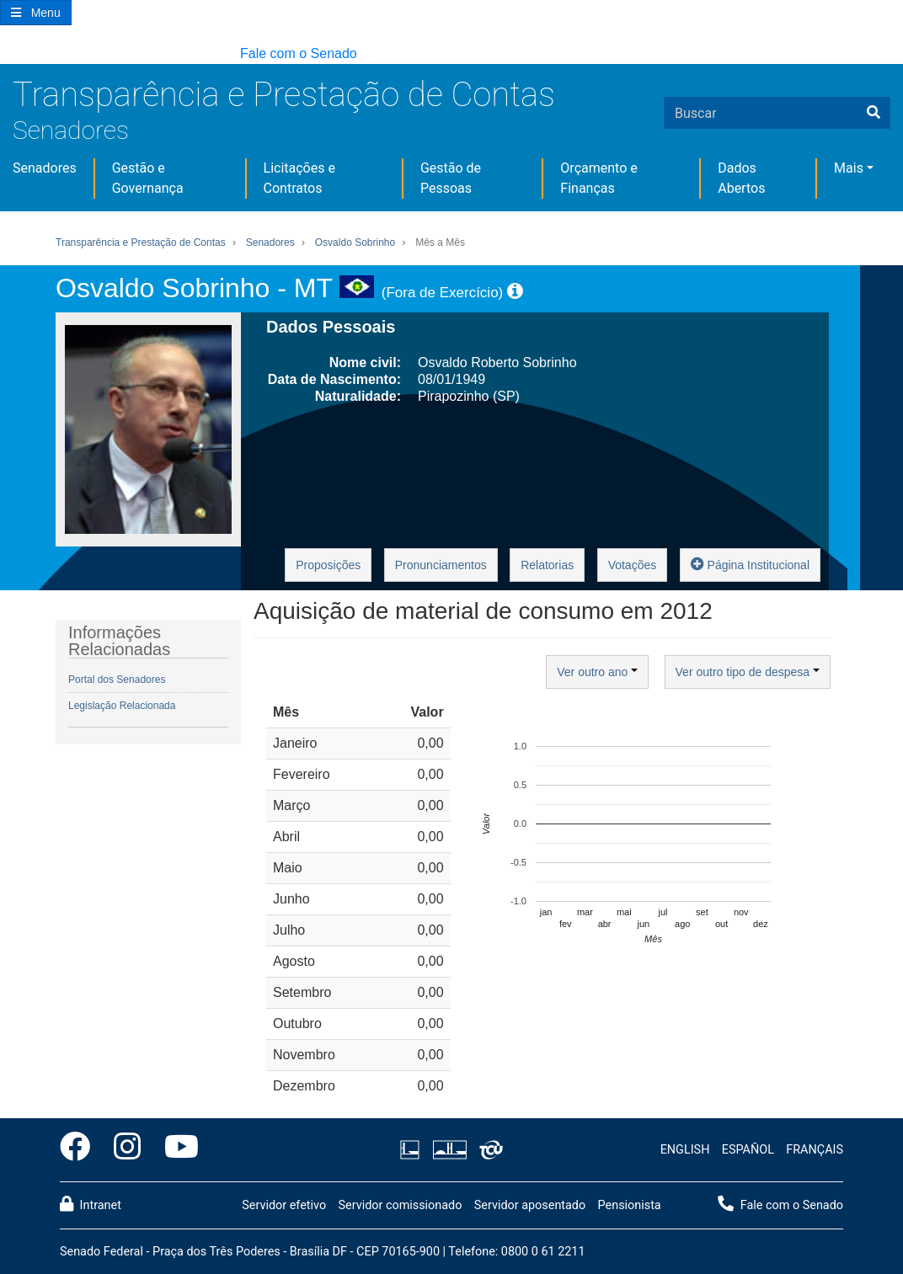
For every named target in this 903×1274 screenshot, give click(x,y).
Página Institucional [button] (750, 564)
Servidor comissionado (400, 1205)
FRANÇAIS (814, 1150)
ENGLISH (685, 1150)
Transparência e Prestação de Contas (284, 95)
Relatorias (547, 565)
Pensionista (629, 1205)
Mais (848, 168)
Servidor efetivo (284, 1205)
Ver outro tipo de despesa (748, 672)
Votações (632, 565)
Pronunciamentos (441, 565)
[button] (8, 54)
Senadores (71, 130)
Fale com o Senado (298, 53)
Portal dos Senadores (116, 679)
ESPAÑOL (748, 1150)
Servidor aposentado (529, 1205)
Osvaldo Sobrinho (355, 242)
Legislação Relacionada (121, 706)
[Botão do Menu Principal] (36, 12)
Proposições (328, 565)
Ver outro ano (597, 672)
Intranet (90, 1204)
